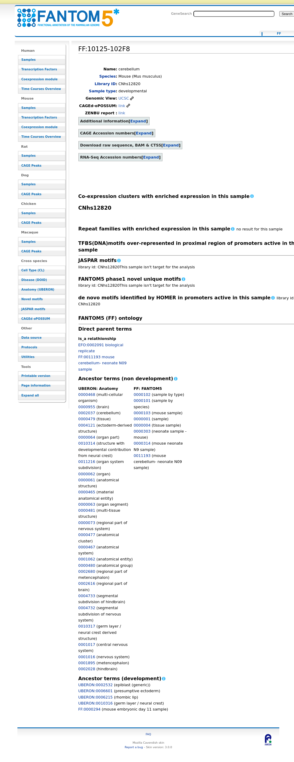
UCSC (123, 98)
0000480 (86, 565)
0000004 (142, 425)
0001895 (86, 663)
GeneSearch (181, 13)
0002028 (86, 669)
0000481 (86, 510)
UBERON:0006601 (95, 691)
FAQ (148, 734)
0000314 (142, 443)
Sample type (102, 91)
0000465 (86, 492)
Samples (28, 59)
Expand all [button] (30, 395)
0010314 (86, 443)
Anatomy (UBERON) (37, 289)
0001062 (86, 559)
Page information (35, 385)
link (121, 105)
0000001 (142, 419)
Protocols (29, 347)
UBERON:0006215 (95, 697)
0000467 (86, 547)
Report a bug (134, 747)
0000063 (86, 504)
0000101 (142, 400)
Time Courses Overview (41, 89)
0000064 (86, 437)
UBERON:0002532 (95, 685)
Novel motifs (32, 299)
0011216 (86, 461)
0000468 (86, 394)
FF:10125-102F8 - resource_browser (64, 14)
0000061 (86, 480)
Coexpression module (39, 79)
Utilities (28, 357)
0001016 (86, 657)
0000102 (142, 394)
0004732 (86, 608)
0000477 (86, 534)
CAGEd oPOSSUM (35, 318)
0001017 (86, 644)
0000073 (86, 522)
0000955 (86, 407)
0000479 (86, 419)
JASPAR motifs (33, 309)
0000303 (142, 431)
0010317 (86, 626)
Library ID (105, 84)
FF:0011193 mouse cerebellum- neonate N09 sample (102, 363)
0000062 (86, 474)
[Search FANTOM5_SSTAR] (233, 14)
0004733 (86, 596)
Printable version (35, 376)
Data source (31, 337)
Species (107, 76)
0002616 (86, 583)
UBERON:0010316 (95, 703)
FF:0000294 (89, 709)
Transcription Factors (39, 69)
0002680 (86, 571)
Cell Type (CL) (32, 270)
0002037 (86, 413)
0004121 (86, 425)
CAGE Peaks (31, 165)
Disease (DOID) (34, 280)
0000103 (142, 413)
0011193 (142, 455)
